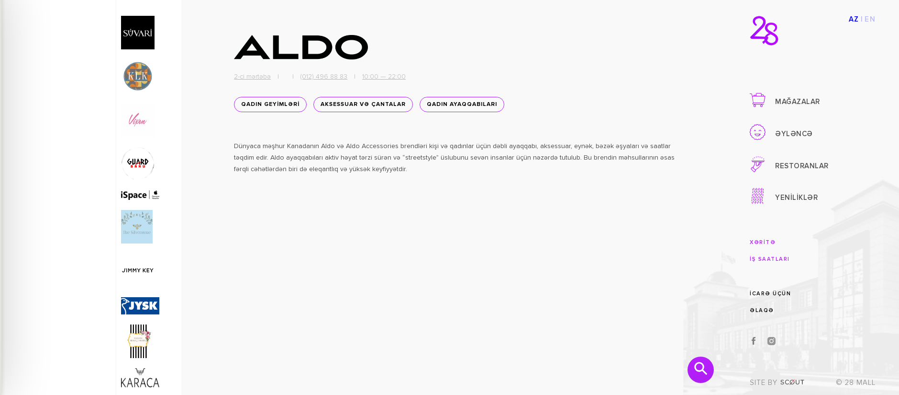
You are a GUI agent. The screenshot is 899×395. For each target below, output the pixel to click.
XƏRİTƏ (763, 242)
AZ (854, 19)
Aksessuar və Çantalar (361, 106)
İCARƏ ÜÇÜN (770, 293)
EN (870, 19)
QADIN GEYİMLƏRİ (269, 106)
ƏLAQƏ (762, 310)
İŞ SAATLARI (770, 259)
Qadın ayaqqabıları (460, 106)
